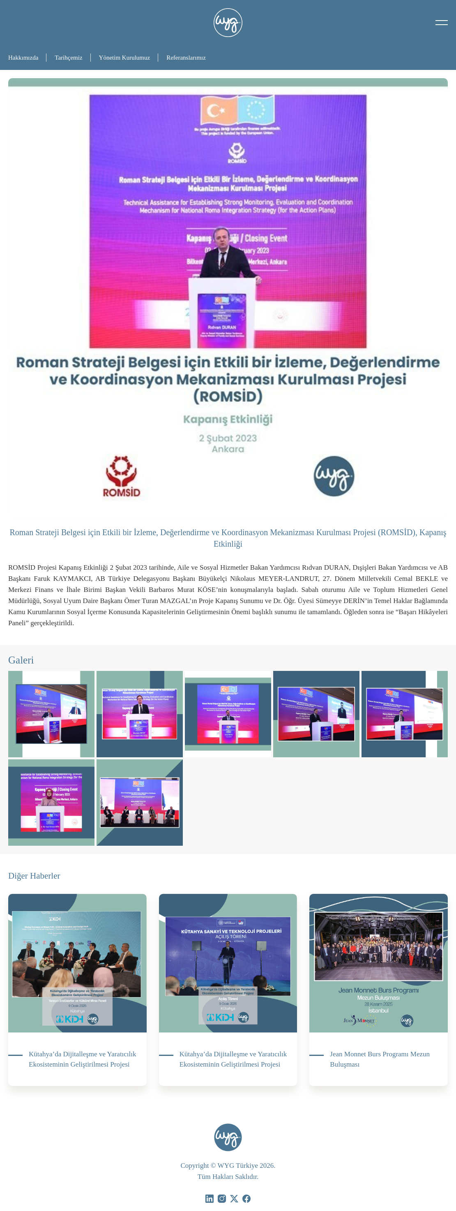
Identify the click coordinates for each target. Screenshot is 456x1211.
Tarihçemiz (68, 57)
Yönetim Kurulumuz (124, 57)
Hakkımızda (23, 57)
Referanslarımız (186, 57)
